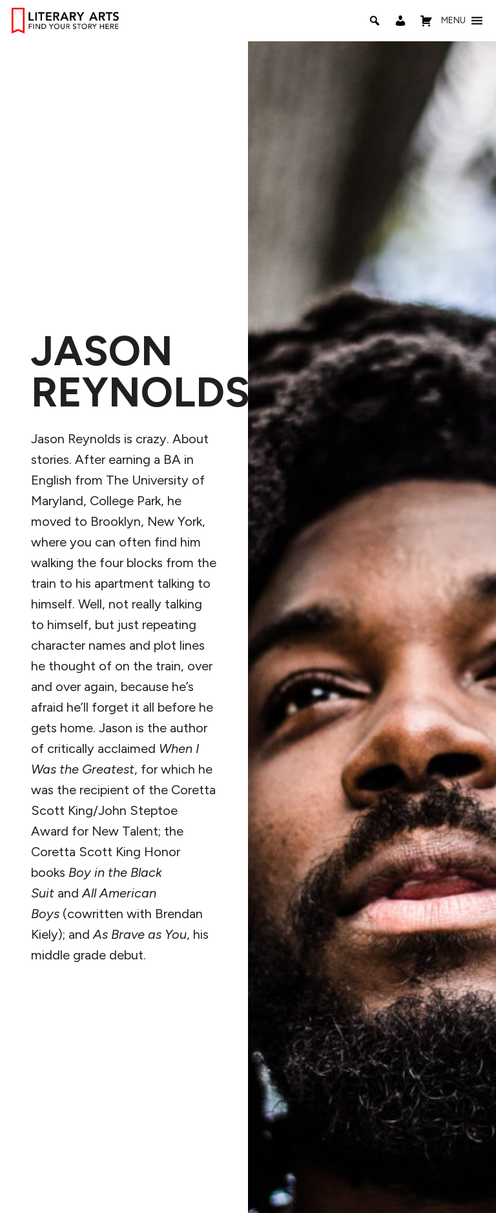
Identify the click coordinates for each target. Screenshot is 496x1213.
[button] (453, 20)
